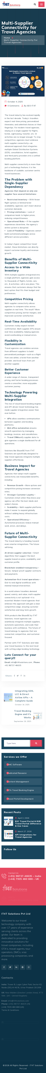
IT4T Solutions (23, 643)
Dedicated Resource (16, 773)
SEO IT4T (31, 106)
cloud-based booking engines (28, 404)
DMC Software (14, 764)
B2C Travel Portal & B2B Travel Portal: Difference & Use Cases (28, 823)
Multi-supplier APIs (25, 329)
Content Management (18, 781)
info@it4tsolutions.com (21, 662)
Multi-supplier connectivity (17, 164)
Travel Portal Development (20, 799)
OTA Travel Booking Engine (20, 790)
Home (7, 37)
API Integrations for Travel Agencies (25, 835)
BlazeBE (21, 450)
